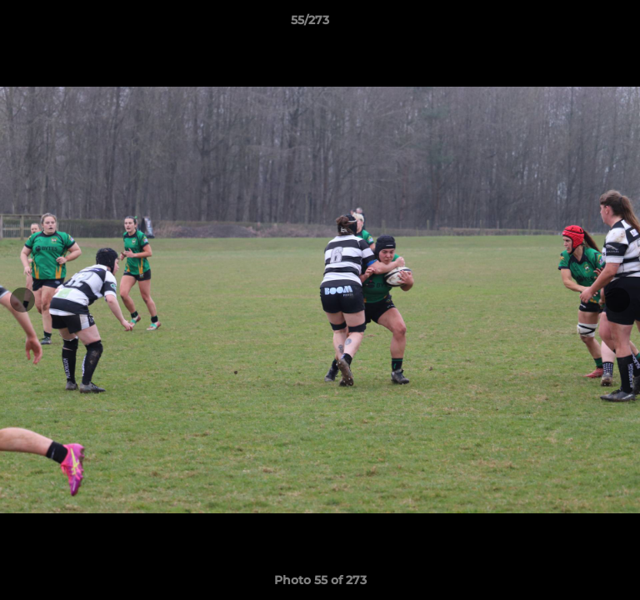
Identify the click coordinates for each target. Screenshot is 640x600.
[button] (580, 24)
